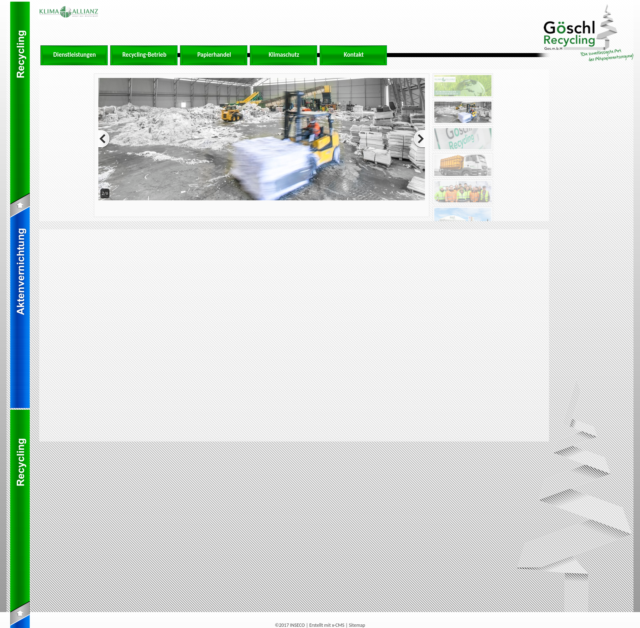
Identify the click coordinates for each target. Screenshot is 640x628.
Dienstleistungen (74, 54)
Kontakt (354, 54)
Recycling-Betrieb (144, 54)
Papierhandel (214, 54)
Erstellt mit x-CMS (326, 625)
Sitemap (357, 625)
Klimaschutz (284, 54)
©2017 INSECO (289, 625)
